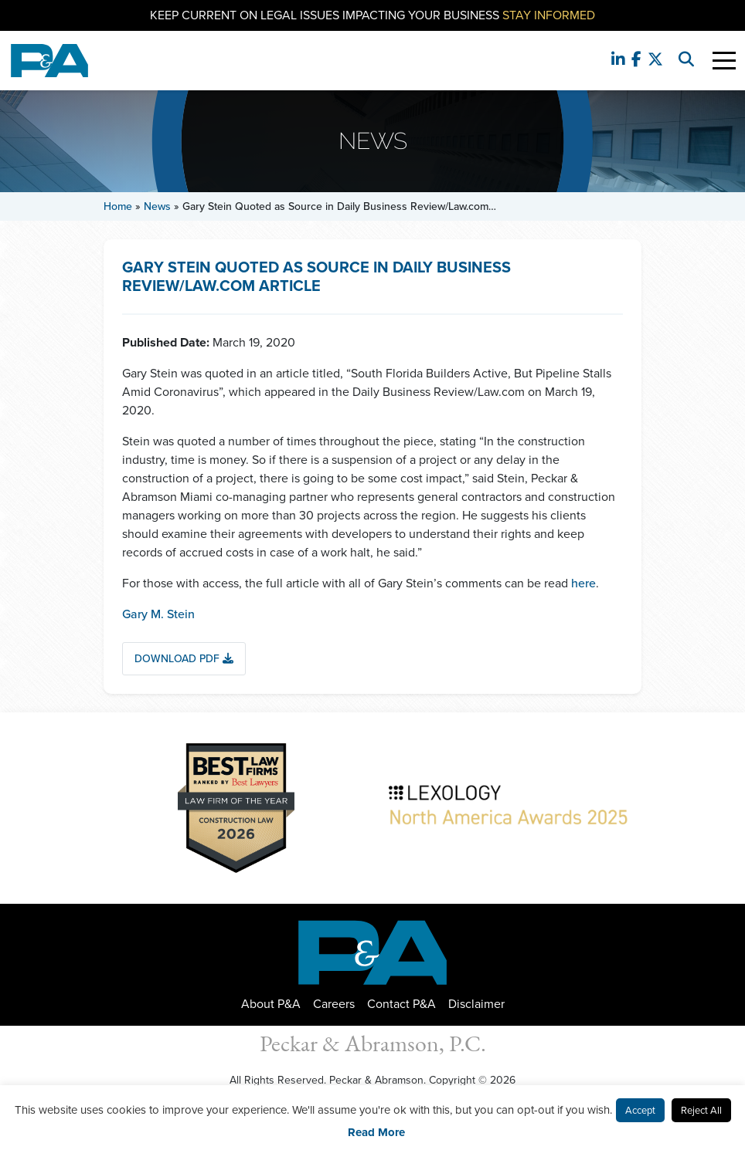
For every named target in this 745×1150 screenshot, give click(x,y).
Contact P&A (401, 1004)
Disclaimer (476, 1004)
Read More (376, 1132)
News (157, 206)
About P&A (271, 1004)
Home (118, 206)
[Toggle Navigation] (724, 60)
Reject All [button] (701, 1110)
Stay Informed (548, 15)
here (583, 583)
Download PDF (183, 659)
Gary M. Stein (158, 614)
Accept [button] (640, 1110)
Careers (334, 1004)
